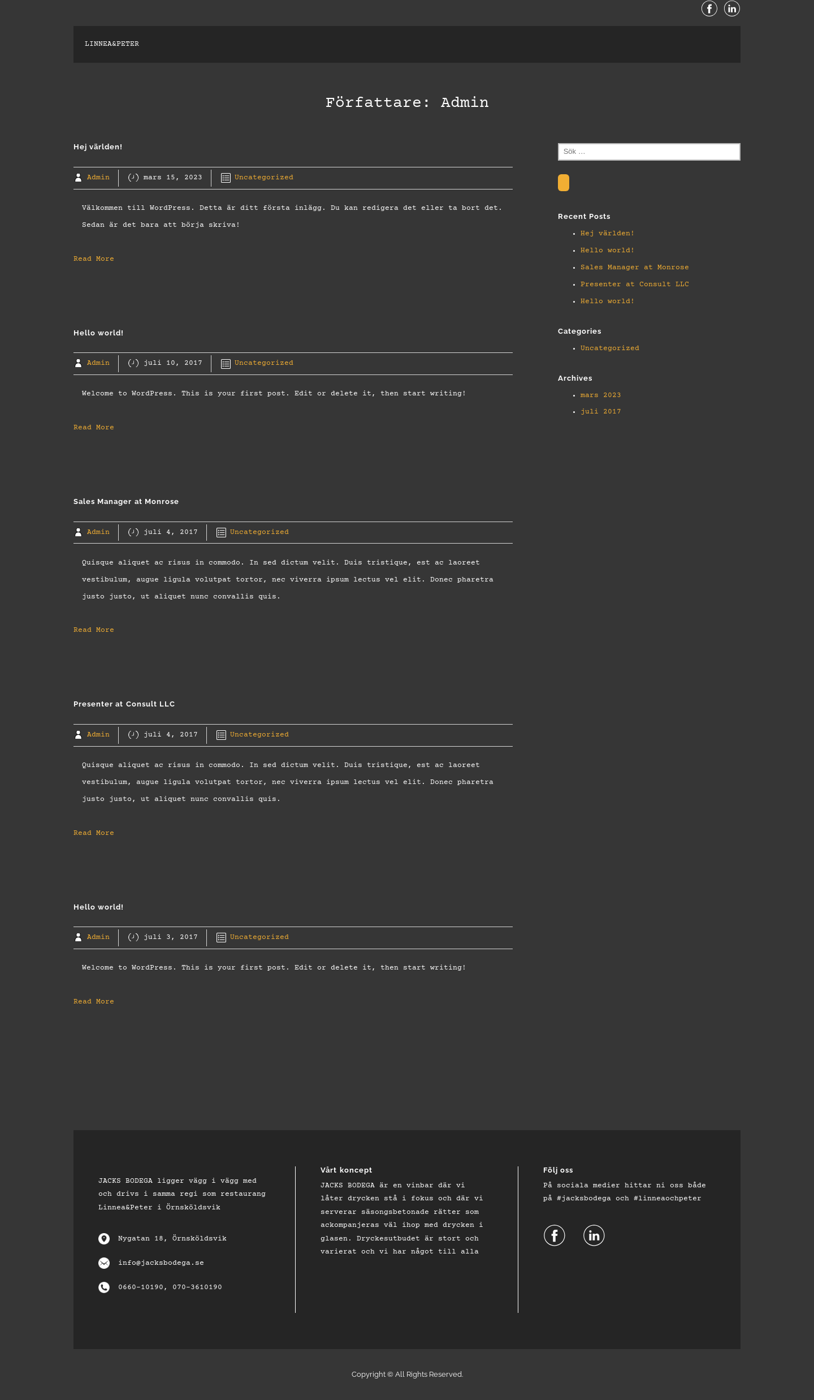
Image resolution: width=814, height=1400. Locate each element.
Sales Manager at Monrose (635, 268)
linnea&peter (112, 44)
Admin (98, 178)
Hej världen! (608, 234)
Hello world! (608, 251)
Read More (93, 259)
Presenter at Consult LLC (635, 284)
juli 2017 (601, 412)
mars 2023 (601, 395)
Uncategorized (264, 178)
